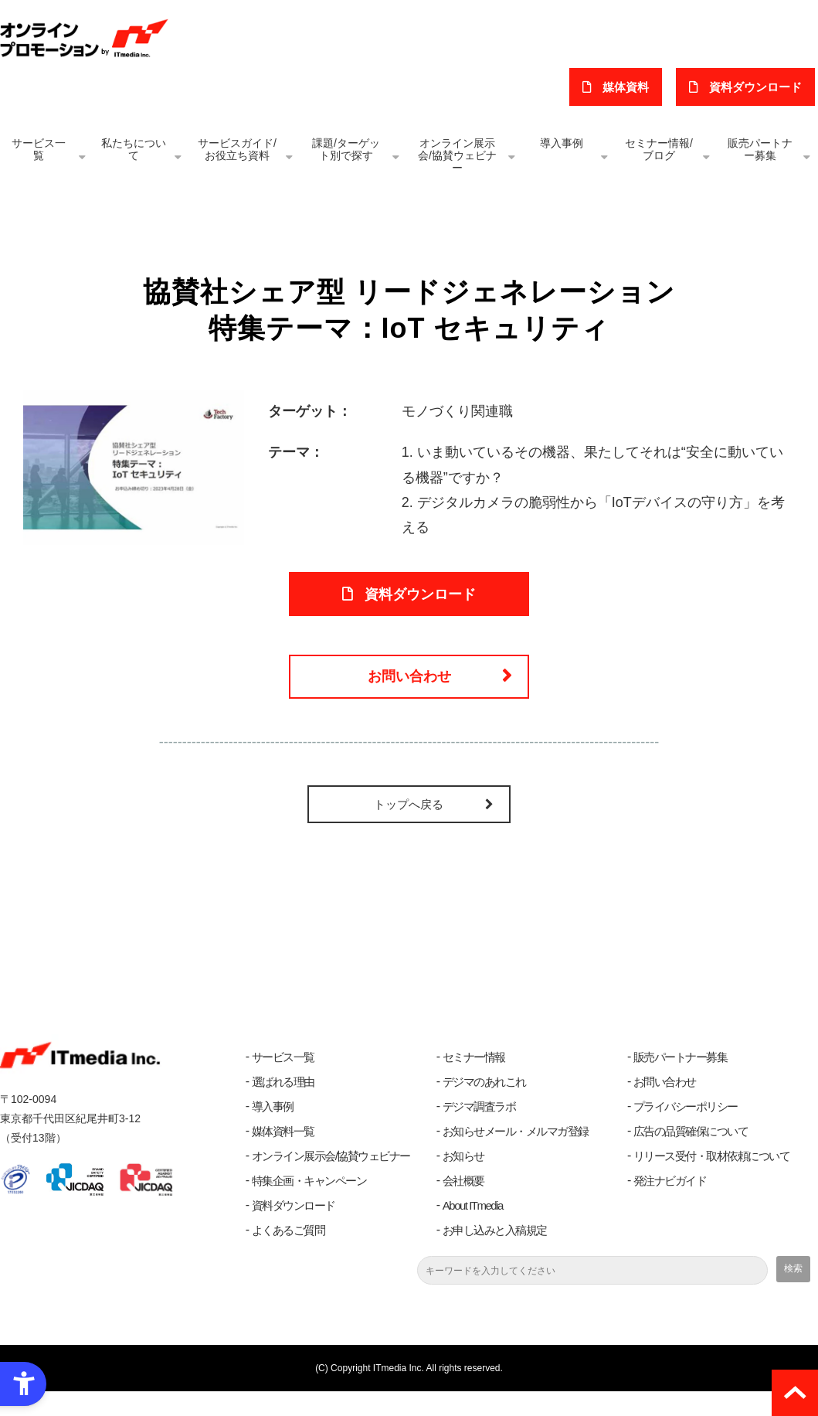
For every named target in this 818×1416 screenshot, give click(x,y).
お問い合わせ (409, 695)
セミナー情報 (474, 1081)
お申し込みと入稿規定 (495, 1254)
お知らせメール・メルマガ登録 (516, 1155)
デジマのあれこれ (484, 1106)
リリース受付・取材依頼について (711, 1180)
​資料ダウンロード (758, 87)
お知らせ (463, 1180)
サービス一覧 (39, 149)
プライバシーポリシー (685, 1131)
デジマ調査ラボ (479, 1131)
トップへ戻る (409, 829)
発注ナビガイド (670, 1205)
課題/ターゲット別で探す (346, 149)
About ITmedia (473, 1230)
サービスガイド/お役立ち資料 (237, 149)
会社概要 (463, 1205)
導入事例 (561, 143)
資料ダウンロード (293, 1230)
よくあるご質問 (288, 1254)
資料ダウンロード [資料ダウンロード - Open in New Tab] (420, 600)
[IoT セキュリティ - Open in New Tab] (133, 467)
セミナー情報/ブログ (659, 149)
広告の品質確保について (690, 1155)
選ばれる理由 (283, 1106)
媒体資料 (635, 87)
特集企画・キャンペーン (309, 1205)
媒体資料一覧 (283, 1155)
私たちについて (133, 149)
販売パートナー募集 (760, 149)
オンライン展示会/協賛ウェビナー (457, 155)
